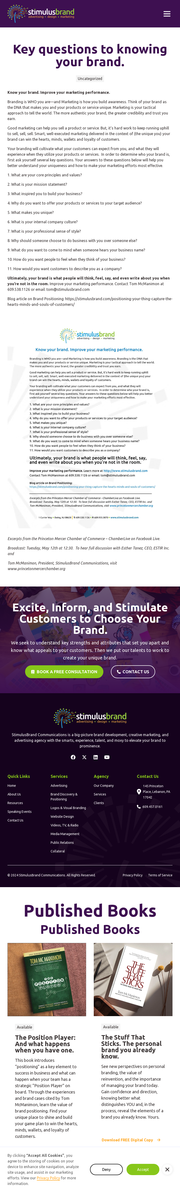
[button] (166, 13)
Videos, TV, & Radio (65, 825)
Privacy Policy (132, 875)
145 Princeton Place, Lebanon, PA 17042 (156, 791)
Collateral (58, 851)
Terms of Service (160, 875)
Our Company (104, 785)
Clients (99, 803)
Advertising (59, 785)
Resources (15, 803)
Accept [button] (143, 1169)
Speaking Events (20, 812)
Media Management (65, 834)
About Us (14, 794)
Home (12, 785)
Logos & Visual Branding (68, 808)
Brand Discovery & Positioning (64, 796)
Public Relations (62, 842)
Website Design (62, 816)
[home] (41, 13)
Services (100, 794)
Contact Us (15, 820)
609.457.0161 (152, 807)
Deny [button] (106, 1169)
